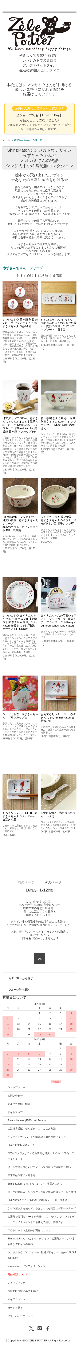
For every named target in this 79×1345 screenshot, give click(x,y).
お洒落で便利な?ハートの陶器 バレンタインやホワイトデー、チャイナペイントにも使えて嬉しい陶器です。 (41, 1219)
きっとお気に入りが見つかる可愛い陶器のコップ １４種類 (42, 1191)
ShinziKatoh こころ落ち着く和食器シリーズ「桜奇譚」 (39, 1200)
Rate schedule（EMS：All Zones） (27, 1120)
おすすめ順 (24, 275)
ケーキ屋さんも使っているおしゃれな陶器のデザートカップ (42, 1208)
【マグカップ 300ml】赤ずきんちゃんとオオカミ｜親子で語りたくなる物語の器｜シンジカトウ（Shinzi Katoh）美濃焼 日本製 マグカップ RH (20, 425)
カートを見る (15, 1307)
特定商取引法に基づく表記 (23, 1290)
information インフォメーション (26, 1266)
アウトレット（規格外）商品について (29, 1230)
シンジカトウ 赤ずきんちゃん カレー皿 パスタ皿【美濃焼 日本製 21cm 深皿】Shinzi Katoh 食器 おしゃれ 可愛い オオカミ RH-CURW (20, 622)
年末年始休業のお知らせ (21, 1175)
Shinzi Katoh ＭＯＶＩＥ (21, 1145)
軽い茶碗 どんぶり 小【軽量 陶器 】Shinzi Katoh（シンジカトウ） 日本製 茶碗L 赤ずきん (58, 423)
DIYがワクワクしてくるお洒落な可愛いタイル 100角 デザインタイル (41, 1156)
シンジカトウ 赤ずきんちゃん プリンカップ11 (20, 716)
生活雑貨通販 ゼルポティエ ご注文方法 (32, 1128)
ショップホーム (16, 1087)
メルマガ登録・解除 (19, 1103)
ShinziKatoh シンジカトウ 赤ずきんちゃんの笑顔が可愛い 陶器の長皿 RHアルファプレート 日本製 (58, 324)
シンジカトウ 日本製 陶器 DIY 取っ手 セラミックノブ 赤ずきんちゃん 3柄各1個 (20, 323)
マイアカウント (16, 1299)
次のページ (52, 882)
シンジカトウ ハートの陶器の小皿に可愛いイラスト (38, 1137)
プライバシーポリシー (20, 1315)
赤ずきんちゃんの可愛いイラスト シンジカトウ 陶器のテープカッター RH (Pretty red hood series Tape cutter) (58, 620)
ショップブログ (16, 1282)
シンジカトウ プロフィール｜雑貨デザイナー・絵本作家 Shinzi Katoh (42, 1255)
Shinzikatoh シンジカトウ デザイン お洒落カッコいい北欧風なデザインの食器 (41, 1241)
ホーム (6, 140)
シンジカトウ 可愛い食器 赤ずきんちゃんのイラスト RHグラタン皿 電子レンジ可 (58, 520)
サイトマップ (15, 1112)
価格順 (43, 275)
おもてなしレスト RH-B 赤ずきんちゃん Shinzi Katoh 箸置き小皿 (20, 816)
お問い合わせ (15, 1095)
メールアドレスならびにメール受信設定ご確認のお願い (39, 1167)
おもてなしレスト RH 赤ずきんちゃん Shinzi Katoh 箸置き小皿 (58, 717)
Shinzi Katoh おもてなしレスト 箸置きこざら (35, 1183)
